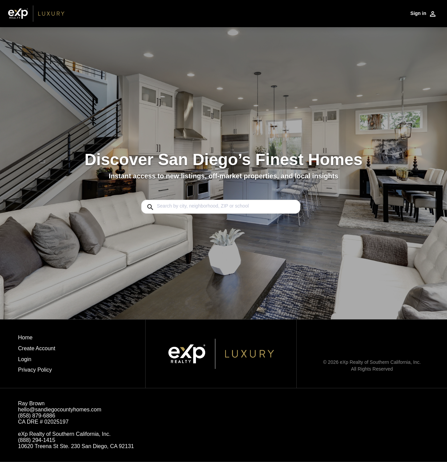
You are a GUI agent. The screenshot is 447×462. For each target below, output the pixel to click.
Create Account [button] (36, 348)
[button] (36, 361)
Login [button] (24, 359)
